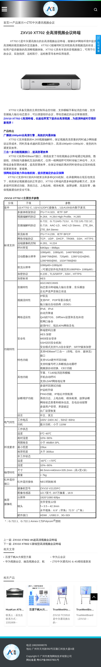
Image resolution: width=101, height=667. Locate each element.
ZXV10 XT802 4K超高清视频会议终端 (35, 539)
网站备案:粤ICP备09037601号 (42, 659)
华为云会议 (58, 556)
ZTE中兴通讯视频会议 (40, 22)
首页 (6, 22)
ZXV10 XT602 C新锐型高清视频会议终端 (37, 543)
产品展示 (18, 22)
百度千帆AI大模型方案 (18, 556)
